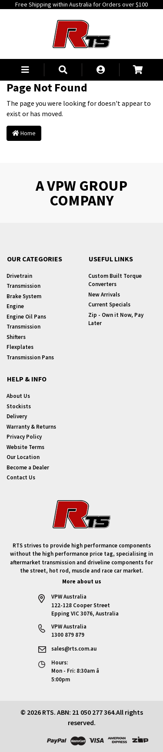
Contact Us (21, 477)
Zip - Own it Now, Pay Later (115, 319)
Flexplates (20, 347)
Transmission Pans (30, 357)
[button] (25, 69)
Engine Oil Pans (26, 316)
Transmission (23, 286)
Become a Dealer (28, 467)
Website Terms (25, 447)
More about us (81, 581)
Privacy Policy (24, 436)
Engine (15, 306)
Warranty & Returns (31, 426)
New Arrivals (104, 294)
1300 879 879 (67, 634)
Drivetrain (19, 276)
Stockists (19, 406)
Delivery (17, 416)
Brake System (24, 296)
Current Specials (109, 304)
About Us (18, 396)
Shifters (16, 337)
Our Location (23, 457)
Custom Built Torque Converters (115, 280)
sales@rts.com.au (73, 648)
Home (24, 133)
